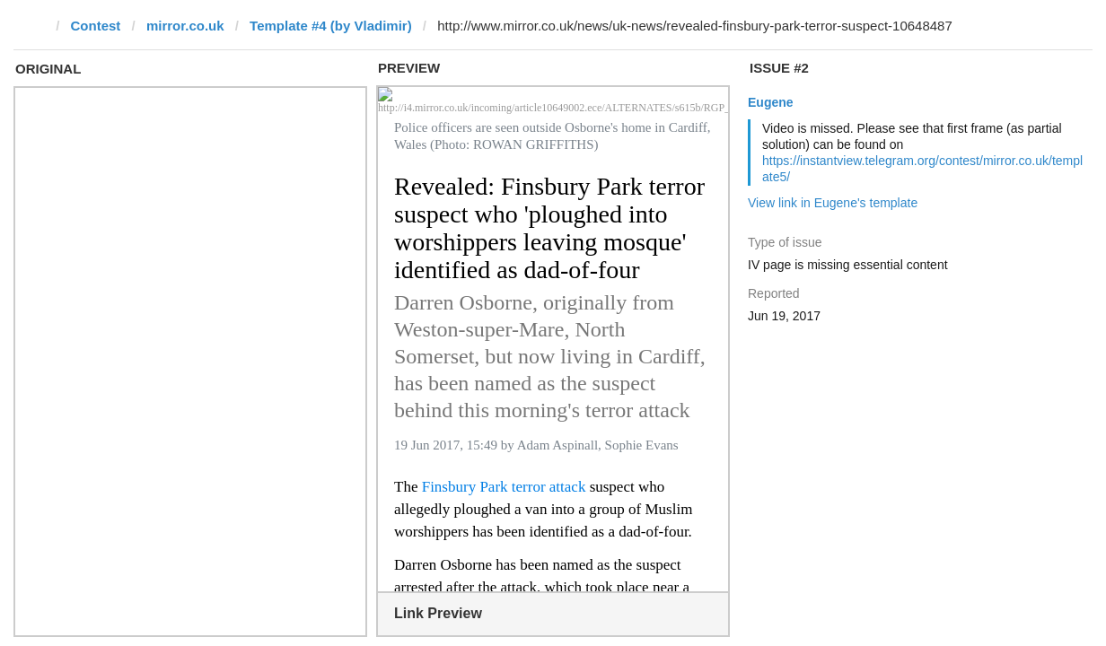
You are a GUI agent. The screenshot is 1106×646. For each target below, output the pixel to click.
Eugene (771, 102)
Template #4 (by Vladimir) (331, 25)
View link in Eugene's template (832, 203)
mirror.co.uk (185, 25)
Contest (96, 25)
